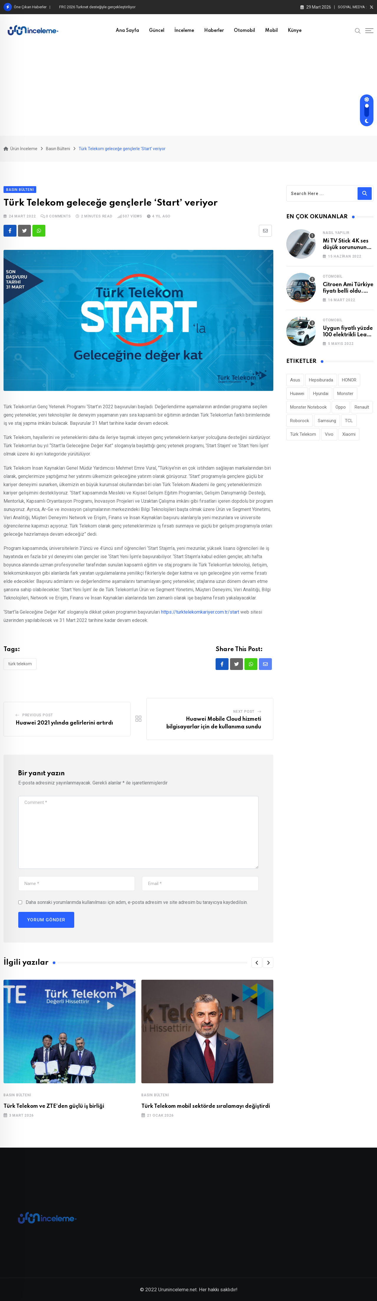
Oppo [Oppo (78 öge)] (340, 407)
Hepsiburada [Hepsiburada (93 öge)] (321, 380)
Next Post (243, 712)
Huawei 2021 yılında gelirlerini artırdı (64, 723)
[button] (257, 962)
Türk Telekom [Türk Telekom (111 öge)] (303, 434)
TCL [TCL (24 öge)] (349, 420)
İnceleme (184, 30)
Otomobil (244, 30)
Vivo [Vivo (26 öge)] (329, 434)
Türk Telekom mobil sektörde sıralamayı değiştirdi (205, 1106)
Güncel (156, 30)
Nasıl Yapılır (336, 233)
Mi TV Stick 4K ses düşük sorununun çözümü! (345, 247)
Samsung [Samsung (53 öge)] (327, 420)
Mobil (271, 30)
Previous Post (37, 715)
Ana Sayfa (127, 30)
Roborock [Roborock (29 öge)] (299, 420)
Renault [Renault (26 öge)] (362, 407)
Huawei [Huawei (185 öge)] (297, 393)
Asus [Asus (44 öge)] (295, 380)
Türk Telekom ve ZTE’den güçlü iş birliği (54, 1106)
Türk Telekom (20, 663)
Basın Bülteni (17, 1095)
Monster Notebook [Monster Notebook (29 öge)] (308, 407)
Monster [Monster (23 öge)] (345, 393)
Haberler (214, 30)
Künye (295, 30)
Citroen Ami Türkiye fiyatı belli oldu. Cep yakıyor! (348, 291)
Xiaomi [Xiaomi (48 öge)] (348, 434)
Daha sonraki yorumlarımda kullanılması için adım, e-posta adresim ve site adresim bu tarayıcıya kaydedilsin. (137, 902)
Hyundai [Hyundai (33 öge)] (320, 393)
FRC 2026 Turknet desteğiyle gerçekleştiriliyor (97, 7)
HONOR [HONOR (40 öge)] (349, 380)
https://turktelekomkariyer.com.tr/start (200, 612)
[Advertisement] (188, 91)
